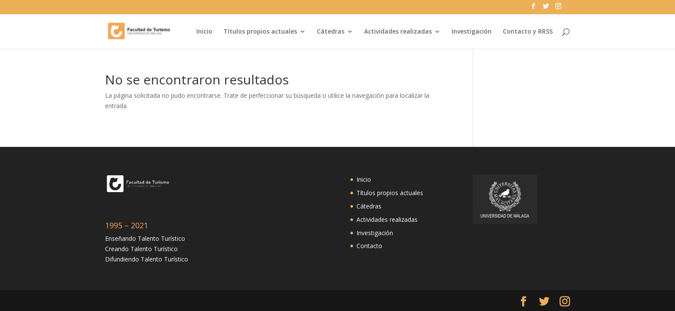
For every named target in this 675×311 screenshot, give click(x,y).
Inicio (204, 31)
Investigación (472, 31)
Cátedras (330, 31)
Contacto (369, 246)
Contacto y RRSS (528, 31)
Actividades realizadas (398, 31)
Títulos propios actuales (260, 31)
